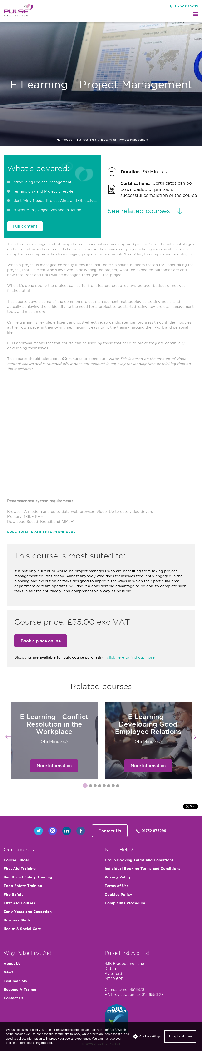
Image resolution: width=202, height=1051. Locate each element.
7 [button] (113, 786)
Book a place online (41, 641)
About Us (12, 963)
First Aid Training (20, 869)
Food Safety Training (23, 886)
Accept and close (180, 1036)
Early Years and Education (28, 912)
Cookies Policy (118, 894)
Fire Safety (14, 894)
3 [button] (95, 786)
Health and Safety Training (28, 877)
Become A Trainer (20, 989)
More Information (54, 765)
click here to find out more (131, 657)
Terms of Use (117, 886)
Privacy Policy (118, 877)
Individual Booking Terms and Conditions (142, 869)
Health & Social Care (22, 929)
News (9, 972)
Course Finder (16, 860)
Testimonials (15, 981)
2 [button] (90, 786)
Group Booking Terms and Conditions (139, 860)
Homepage (64, 139)
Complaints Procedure (125, 903)
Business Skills (86, 139)
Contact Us (109, 831)
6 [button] (108, 786)
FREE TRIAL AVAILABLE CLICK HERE (41, 532)
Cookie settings (147, 1036)
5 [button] (104, 786)
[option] (54, 740)
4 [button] (99, 786)
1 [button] (84, 785)
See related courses (139, 210)
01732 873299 (185, 6)
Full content (25, 226)
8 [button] (117, 786)
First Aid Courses (19, 903)
